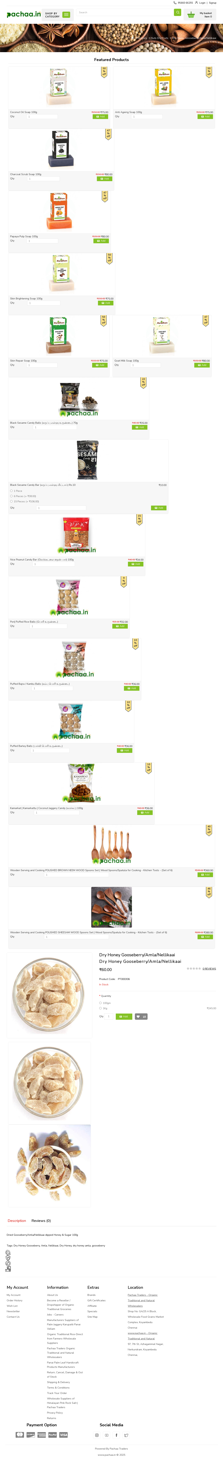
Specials (92, 1311)
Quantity (106, 996)
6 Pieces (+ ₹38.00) (23, 496)
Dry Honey (66, 1245)
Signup (212, 3)
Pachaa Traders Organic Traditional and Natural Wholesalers (61, 1353)
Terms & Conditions (58, 1387)
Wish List (138, 1016)
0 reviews (209, 968)
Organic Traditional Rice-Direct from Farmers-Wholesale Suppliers (65, 1339)
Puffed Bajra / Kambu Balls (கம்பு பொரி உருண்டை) (40, 684)
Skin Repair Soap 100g (23, 360)
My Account (13, 1295)
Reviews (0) (41, 1220)
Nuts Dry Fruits (159, 38)
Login (202, 3)
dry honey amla (82, 1245)
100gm (105, 1003)
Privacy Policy (55, 1412)
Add (102, 116)
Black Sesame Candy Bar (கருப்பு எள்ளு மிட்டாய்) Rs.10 (42, 485)
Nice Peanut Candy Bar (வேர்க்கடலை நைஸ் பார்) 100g (42, 559)
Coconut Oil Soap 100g (23, 112)
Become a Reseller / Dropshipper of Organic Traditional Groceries (60, 1305)
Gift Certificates (96, 1300)
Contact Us (13, 1317)
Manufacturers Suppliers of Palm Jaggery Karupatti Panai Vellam (64, 1324)
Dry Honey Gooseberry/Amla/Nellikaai (194, 38)
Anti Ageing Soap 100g (128, 112)
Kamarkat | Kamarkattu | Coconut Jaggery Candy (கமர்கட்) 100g (46, 808)
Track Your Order (57, 1393)
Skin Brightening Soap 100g (26, 298)
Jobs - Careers (55, 1314)
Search (177, 12)
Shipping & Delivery (58, 1382)
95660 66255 (185, 3)
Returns (51, 1418)
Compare (144, 1016)
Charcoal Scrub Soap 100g (25, 174)
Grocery (142, 38)
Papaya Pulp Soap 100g (24, 236)
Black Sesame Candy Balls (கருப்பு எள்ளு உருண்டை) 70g (44, 423)
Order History (14, 1300)
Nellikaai (53, 1245)
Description (17, 1220)
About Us (52, 1295)
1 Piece (16, 491)
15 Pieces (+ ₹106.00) (24, 501)
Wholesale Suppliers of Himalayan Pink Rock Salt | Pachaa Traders (62, 1403)
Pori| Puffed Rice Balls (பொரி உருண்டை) (34, 621)
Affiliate (92, 1306)
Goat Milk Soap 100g (126, 360)
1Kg (103, 1008)
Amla (44, 1245)
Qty (12, 116)
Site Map (92, 1317)
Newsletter (13, 1311)
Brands (91, 1295)
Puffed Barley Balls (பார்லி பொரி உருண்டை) (36, 746)
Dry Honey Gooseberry (27, 1245)
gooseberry (98, 1245)
